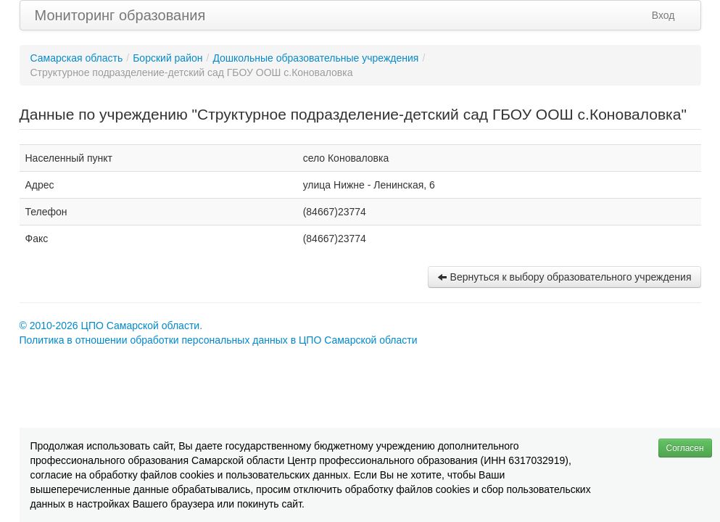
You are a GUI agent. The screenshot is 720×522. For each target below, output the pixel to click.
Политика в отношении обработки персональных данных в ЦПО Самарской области (219, 340)
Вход (663, 15)
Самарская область (76, 58)
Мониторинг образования (120, 15)
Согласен (685, 448)
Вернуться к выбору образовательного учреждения (564, 277)
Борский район (167, 58)
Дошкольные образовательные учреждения (315, 58)
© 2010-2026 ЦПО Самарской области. (111, 325)
